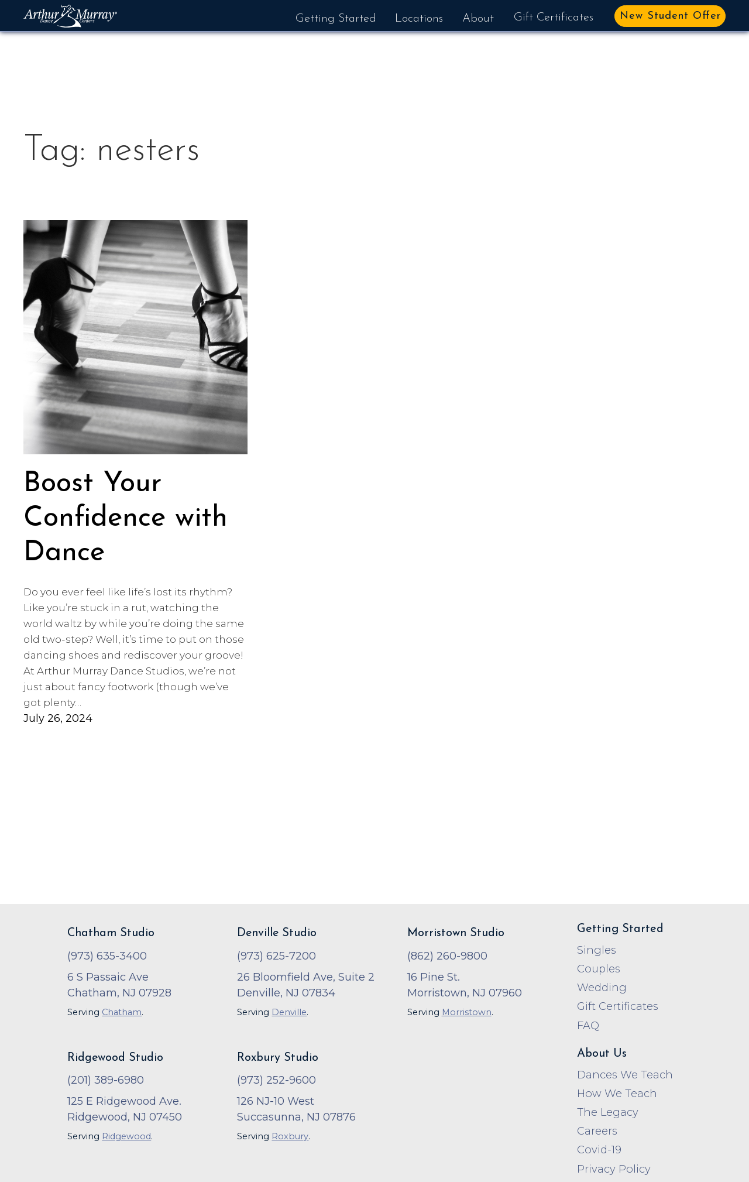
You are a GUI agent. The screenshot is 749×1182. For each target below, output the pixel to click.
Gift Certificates (553, 17)
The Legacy (607, 1112)
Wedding (602, 987)
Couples (598, 968)
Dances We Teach (625, 1074)
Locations (419, 19)
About (478, 19)
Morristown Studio (455, 933)
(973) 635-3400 (107, 956)
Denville (289, 1012)
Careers (597, 1131)
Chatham (122, 1012)
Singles (596, 950)
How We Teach (617, 1093)
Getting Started (336, 19)
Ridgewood (126, 1136)
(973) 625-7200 (276, 956)
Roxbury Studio (277, 1058)
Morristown (467, 1012)
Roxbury (290, 1136)
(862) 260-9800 (447, 956)
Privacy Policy (614, 1169)
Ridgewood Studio (115, 1058)
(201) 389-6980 (105, 1080)
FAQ (588, 1025)
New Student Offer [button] (670, 16)
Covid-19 (599, 1149)
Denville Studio (277, 933)
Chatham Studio (110, 933)
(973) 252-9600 (276, 1080)
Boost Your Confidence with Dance (125, 518)
